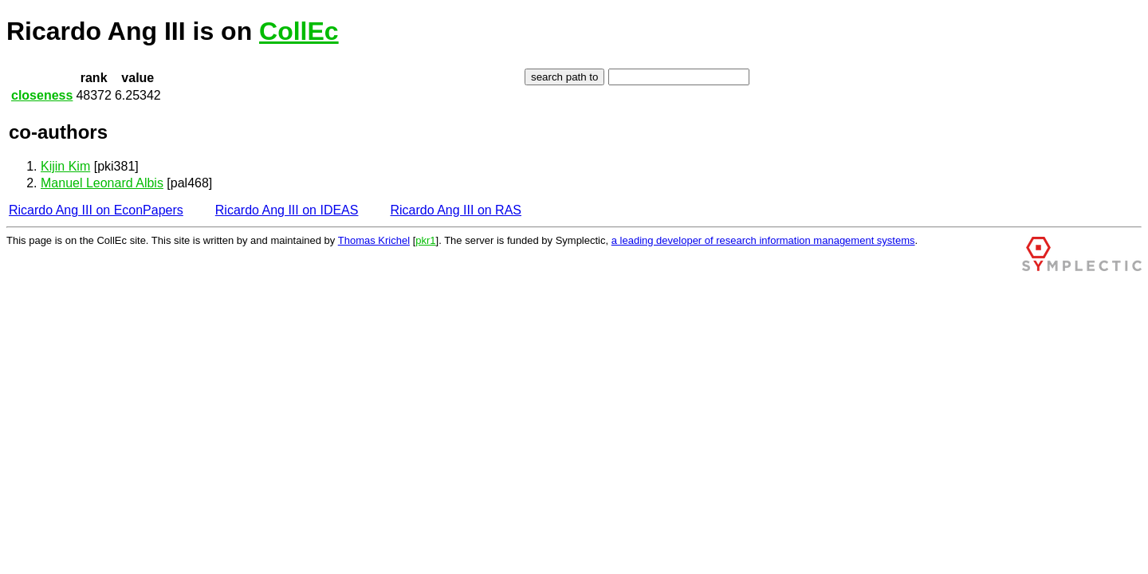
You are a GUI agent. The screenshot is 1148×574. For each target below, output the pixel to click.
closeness (42, 95)
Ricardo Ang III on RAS (455, 210)
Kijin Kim (65, 166)
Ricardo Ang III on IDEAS (287, 210)
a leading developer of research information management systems (763, 240)
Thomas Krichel (374, 240)
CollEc (299, 31)
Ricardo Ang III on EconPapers (96, 210)
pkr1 (425, 240)
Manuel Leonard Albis (102, 183)
